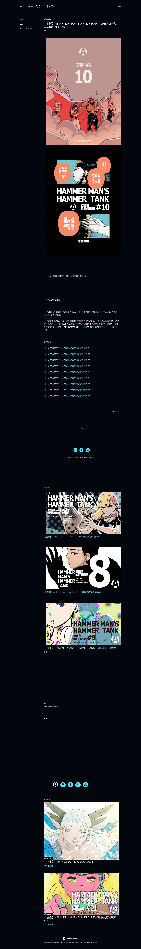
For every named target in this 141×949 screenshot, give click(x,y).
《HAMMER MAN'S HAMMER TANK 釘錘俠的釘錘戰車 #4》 (67, 366)
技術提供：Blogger (70, 938)
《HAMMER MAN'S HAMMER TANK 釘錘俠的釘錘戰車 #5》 (67, 372)
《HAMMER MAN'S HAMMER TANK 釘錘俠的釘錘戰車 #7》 (67, 384)
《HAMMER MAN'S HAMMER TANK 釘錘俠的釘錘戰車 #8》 (67, 390)
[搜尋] (119, 6)
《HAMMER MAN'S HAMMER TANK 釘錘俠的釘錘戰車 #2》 (67, 354)
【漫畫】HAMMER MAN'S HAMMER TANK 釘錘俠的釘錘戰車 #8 (72, 592)
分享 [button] (21, 19)
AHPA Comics (41, 6)
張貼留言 (50, 866)
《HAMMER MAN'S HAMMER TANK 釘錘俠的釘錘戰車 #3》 (67, 360)
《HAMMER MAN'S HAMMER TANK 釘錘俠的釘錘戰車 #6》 (67, 378)
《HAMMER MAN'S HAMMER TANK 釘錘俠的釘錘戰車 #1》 (67, 348)
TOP (81, 429)
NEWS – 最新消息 (26, 28)
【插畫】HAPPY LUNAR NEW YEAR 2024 (68, 861)
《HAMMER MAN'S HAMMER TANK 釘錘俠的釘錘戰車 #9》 (67, 396)
